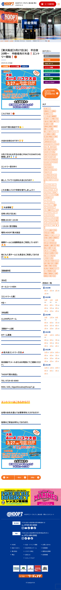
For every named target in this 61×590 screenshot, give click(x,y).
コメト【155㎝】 (53, 192)
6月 (45, 308)
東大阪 (54, 265)
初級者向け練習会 (48, 126)
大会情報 (5, 66)
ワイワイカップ (54, 223)
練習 (56, 273)
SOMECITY (46, 169)
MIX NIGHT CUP (48, 162)
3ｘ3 (53, 144)
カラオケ (46, 187)
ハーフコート (54, 212)
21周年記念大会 (47, 141)
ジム (52, 197)
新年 (52, 263)
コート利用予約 (49, 4)
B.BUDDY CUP (47, 152)
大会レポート (49, 63)
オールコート (53, 184)
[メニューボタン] (58, 4)
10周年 (55, 136)
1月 (45, 293)
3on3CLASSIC (47, 144)
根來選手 (52, 268)
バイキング (46, 215)
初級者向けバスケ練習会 (49, 111)
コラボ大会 (46, 197)
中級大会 (46, 121)
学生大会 (53, 255)
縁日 (51, 276)
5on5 (54, 146)
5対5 (45, 149)
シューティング (47, 200)
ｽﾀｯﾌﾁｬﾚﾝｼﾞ (52, 207)
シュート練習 (53, 205)
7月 (56, 305)
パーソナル (46, 212)
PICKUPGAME (47, 164)
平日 (57, 118)
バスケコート (55, 131)
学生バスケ (46, 255)
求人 (45, 271)
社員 (54, 271)
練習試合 (46, 276)
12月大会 (46, 139)
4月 (45, 291)
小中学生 (46, 258)
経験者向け (51, 273)
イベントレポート (50, 71)
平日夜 (52, 260)
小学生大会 (46, 260)
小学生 (51, 258)
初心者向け (46, 123)
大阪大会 (46, 253)
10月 (56, 300)
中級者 (52, 232)
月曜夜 (50, 265)
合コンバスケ (47, 240)
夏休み (45, 248)
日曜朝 (45, 265)
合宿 (53, 240)
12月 (45, 300)
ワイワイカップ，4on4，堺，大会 (51, 226)
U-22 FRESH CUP (48, 177)
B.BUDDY (54, 149)
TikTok (45, 172)
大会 (54, 248)
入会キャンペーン (55, 235)
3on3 (54, 141)
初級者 (50, 237)
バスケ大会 (55, 217)
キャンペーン (53, 187)
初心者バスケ (47, 108)
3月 (51, 291)
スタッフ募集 (47, 210)
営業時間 (46, 245)
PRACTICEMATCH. (48, 167)
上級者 (50, 230)
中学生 (54, 230)
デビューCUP (55, 210)
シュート (46, 205)
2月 (56, 291)
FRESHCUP (54, 154)
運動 (45, 129)
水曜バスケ (55, 121)
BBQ (54, 152)
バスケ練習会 (47, 134)
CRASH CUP (47, 154)
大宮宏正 (54, 250)
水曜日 (53, 134)
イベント (46, 184)
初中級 (45, 237)
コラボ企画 (55, 195)
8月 (51, 305)
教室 (49, 263)
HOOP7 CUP (52, 157)
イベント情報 (15, 66)
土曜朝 (51, 245)
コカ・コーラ (54, 189)
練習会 (55, 126)
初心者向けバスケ (48, 113)
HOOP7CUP (47, 159)
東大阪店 (46, 268)
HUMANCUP (54, 159)
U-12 (50, 172)
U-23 (55, 177)
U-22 (55, 174)
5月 (51, 308)
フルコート (46, 220)
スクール (46, 207)
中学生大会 (46, 232)
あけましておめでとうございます (51, 181)
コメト (45, 192)
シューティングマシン (49, 202)
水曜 (52, 123)
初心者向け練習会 (48, 136)
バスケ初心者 (47, 116)
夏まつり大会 (47, 131)
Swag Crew (53, 169)
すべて (47, 56)
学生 (56, 253)
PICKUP (55, 162)
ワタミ (45, 230)
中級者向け (46, 235)
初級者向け (55, 237)
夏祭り (50, 248)
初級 (51, 121)
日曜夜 (56, 263)
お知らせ (25, 66)
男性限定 (50, 271)
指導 (45, 263)
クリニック (46, 189)
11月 (51, 300)
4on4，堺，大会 (48, 146)
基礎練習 (54, 116)
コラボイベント (47, 195)
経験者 (45, 273)
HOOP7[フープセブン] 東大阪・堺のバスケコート (19, 4)
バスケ (52, 215)
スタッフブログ (49, 82)
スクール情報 (49, 78)
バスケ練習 (50, 129)
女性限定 (52, 253)
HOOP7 (46, 157)
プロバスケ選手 (54, 220)
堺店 (58, 245)
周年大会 (46, 243)
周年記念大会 (53, 243)
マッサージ (46, 223)
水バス (56, 268)
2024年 (51, 139)
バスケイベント (47, 217)
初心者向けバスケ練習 (49, 118)
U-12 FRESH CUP (48, 174)
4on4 (57, 144)
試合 (54, 276)
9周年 (49, 149)
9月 (45, 305)
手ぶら (56, 260)
